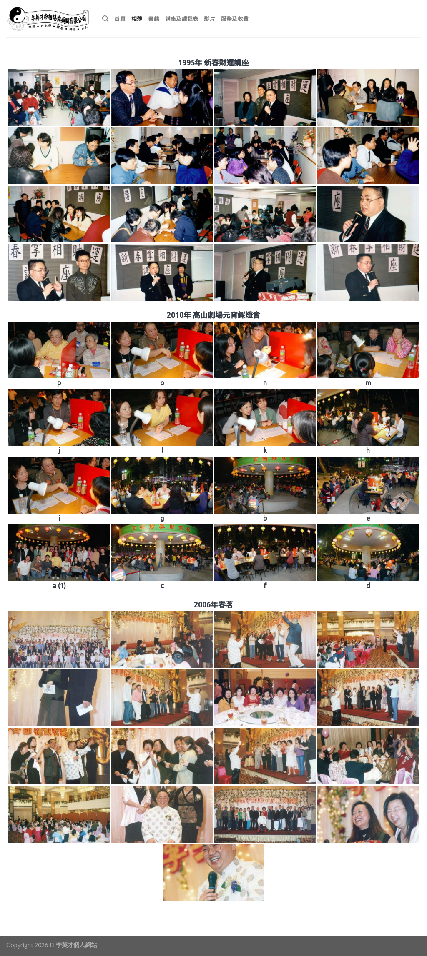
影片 (209, 18)
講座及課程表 (181, 18)
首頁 (120, 18)
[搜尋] (105, 19)
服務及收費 (235, 18)
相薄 (137, 18)
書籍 (153, 18)
